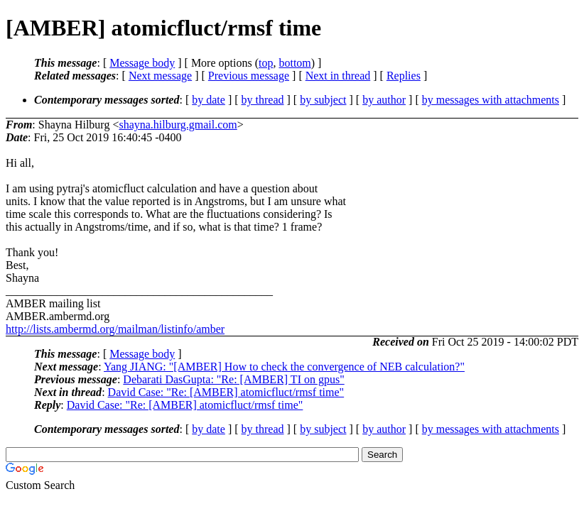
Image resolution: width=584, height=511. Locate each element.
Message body (142, 63)
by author (384, 100)
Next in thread (338, 76)
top (266, 63)
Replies (403, 76)
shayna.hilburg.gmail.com (178, 125)
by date (208, 100)
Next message (160, 76)
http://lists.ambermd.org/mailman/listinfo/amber (115, 329)
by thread (263, 100)
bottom (294, 63)
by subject (323, 100)
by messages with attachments (490, 100)
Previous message (248, 76)
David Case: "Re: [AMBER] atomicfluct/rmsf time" (226, 392)
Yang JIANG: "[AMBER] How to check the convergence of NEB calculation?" (284, 367)
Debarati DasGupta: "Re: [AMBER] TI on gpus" (233, 379)
